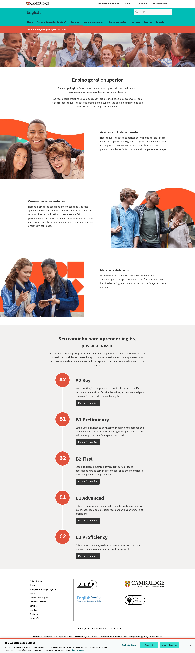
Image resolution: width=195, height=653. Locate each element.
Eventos (148, 21)
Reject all (149, 645)
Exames (75, 21)
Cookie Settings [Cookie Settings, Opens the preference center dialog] (129, 645)
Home (30, 21)
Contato (160, 21)
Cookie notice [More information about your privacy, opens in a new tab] (78, 650)
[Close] (190, 645)
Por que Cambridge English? (51, 21)
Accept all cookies (169, 645)
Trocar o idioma (160, 3)
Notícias (136, 21)
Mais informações (87, 411)
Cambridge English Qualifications (48, 29)
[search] (153, 12)
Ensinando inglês (117, 21)
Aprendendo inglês (94, 21)
